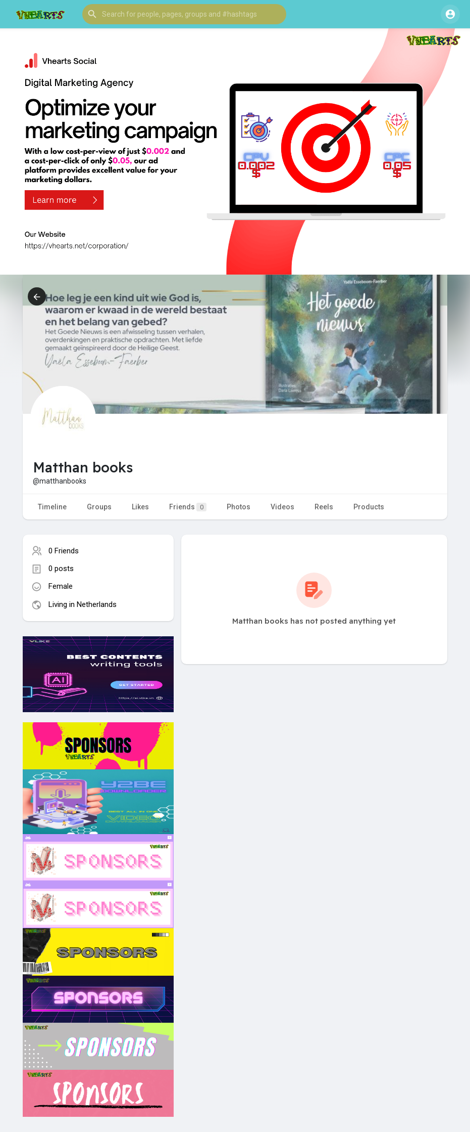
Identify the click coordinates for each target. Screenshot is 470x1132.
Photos (238, 507)
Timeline (52, 507)
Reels (324, 507)
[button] (184, 14)
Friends (187, 507)
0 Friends (63, 550)
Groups (99, 507)
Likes (140, 507)
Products (368, 507)
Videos (282, 507)
